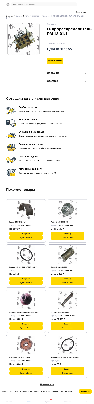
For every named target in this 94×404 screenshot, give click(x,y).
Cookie (69, 391)
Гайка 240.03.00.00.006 (62, 222)
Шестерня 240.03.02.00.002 (22, 357)
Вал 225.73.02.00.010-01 (62, 312)
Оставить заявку (57, 61)
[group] (23, 39)
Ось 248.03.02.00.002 (61, 267)
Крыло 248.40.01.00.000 (20, 222)
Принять (85, 391)
